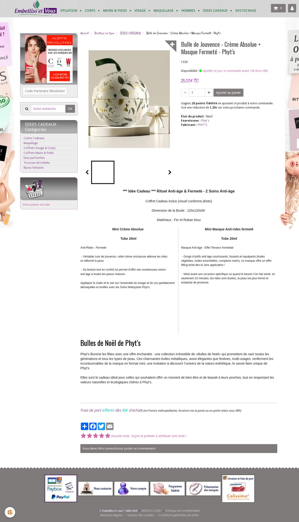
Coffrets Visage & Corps (40, 148)
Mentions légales (111, 515)
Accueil (84, 33)
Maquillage (31, 143)
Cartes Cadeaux (34, 138)
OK (70, 109)
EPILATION (69, 10)
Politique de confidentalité (182, 510)
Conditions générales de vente (179, 515)
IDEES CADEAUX (215, 10)
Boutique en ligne (104, 33)
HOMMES (188, 10)
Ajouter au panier (228, 92)
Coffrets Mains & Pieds (39, 153)
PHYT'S (202, 125)
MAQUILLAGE (163, 10)
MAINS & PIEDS (115, 10)
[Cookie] (10, 512)
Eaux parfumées (34, 158)
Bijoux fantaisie (34, 167)
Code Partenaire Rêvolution (45, 91)
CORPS (90, 10)
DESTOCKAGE (245, 10)
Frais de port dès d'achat (110, 410)
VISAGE (141, 10)
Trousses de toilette (37, 162)
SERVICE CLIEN (150, 510)
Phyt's (205, 120)
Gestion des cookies (140, 515)
